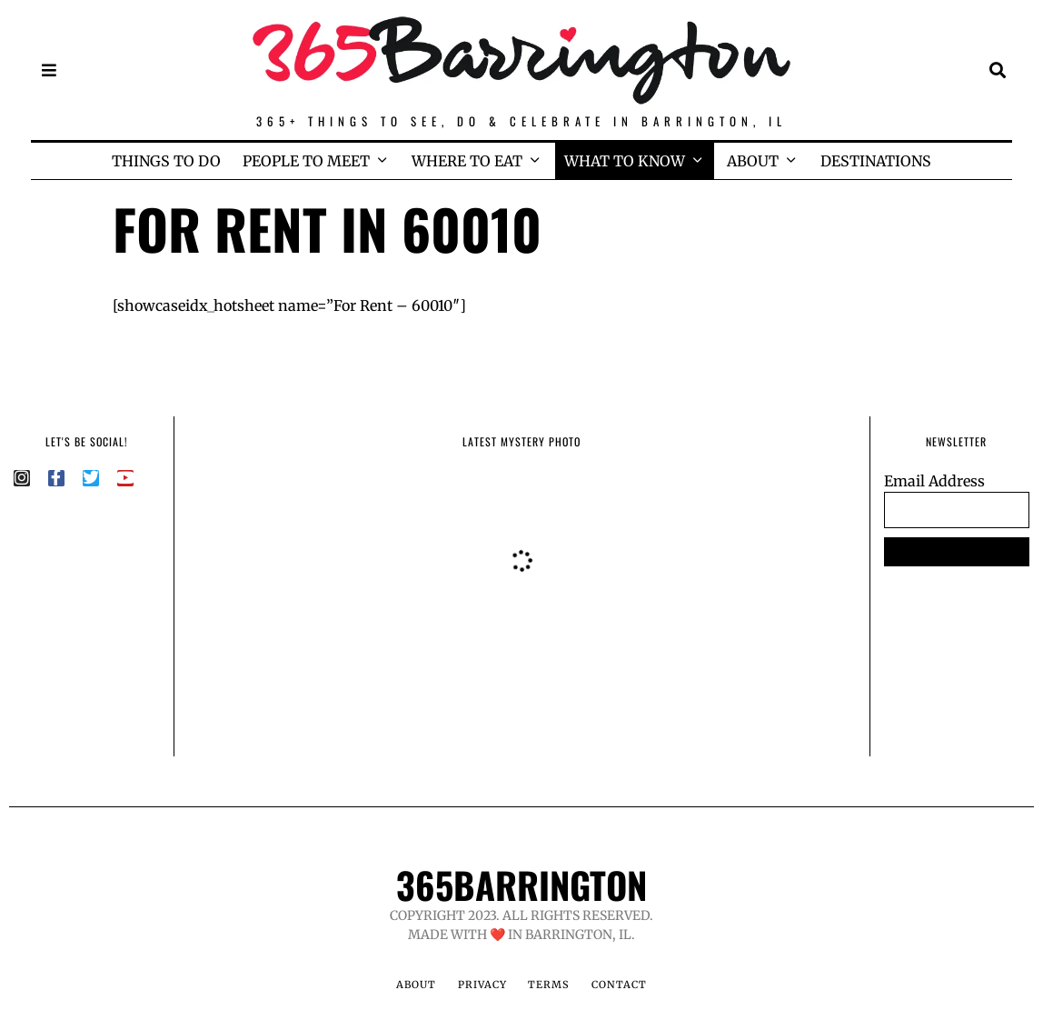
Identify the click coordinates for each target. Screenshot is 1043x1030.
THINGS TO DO (166, 161)
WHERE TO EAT (467, 161)
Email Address (934, 481)
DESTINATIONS (875, 161)
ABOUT (753, 161)
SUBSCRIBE (956, 552)
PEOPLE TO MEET (306, 161)
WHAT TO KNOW (624, 161)
